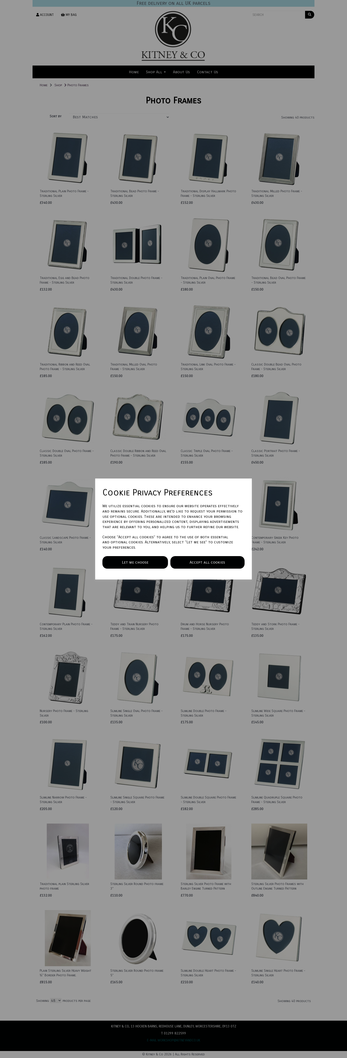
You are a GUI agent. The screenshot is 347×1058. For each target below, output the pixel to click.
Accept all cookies (207, 562)
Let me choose (135, 562)
